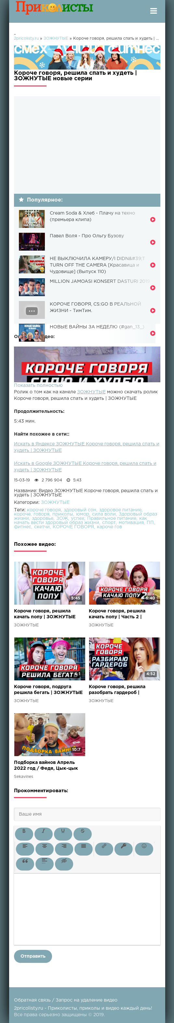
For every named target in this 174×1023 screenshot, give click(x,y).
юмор (82, 514)
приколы (62, 514)
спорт (109, 523)
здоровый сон (80, 510)
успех (77, 518)
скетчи (42, 527)
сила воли (104, 514)
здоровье (42, 518)
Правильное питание (111, 518)
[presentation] (24, 834)
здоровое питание (120, 510)
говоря (41, 514)
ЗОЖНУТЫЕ (91, 392)
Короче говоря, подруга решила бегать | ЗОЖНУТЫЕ (48, 690)
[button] (24, 834)
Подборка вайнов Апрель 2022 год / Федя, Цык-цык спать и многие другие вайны (49, 766)
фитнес (22, 527)
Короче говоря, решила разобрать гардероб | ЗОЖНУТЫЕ (117, 690)
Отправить (33, 956)
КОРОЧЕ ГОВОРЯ (73, 527)
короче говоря (44, 510)
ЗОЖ (62, 518)
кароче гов (109, 527)
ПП (150, 523)
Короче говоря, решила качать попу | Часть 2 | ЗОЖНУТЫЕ (117, 614)
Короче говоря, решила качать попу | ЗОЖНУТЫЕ (44, 614)
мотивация (131, 523)
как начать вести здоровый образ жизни (80, 521)
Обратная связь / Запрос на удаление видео (65, 1000)
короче (22, 514)
